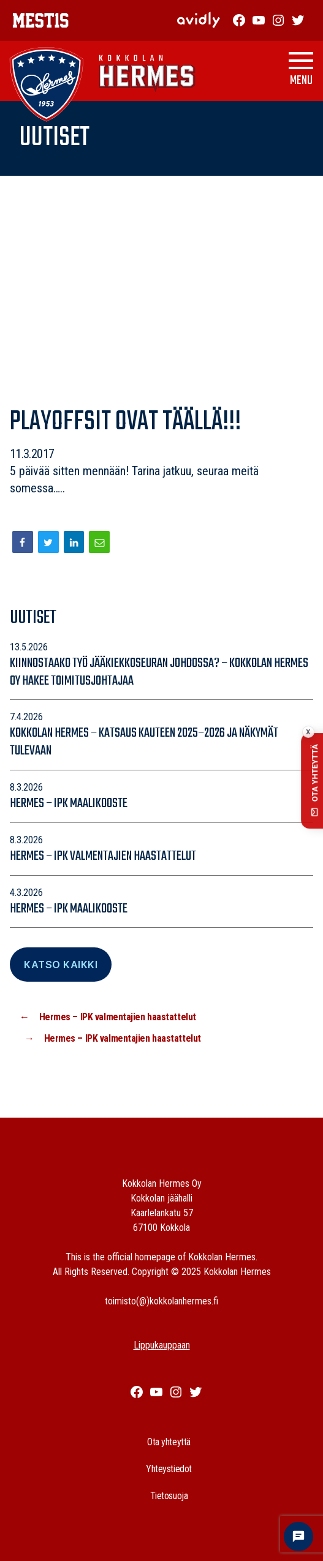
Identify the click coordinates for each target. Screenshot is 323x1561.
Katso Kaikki (60, 964)
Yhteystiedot (169, 1469)
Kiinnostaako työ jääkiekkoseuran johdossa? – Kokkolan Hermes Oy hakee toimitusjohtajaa (159, 672)
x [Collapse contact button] (308, 731)
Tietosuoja (169, 1496)
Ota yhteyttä (169, 1442)
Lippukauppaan (162, 1345)
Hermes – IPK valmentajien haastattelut (103, 856)
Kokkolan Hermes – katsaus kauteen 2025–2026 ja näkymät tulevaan (144, 742)
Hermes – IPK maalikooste (68, 803)
